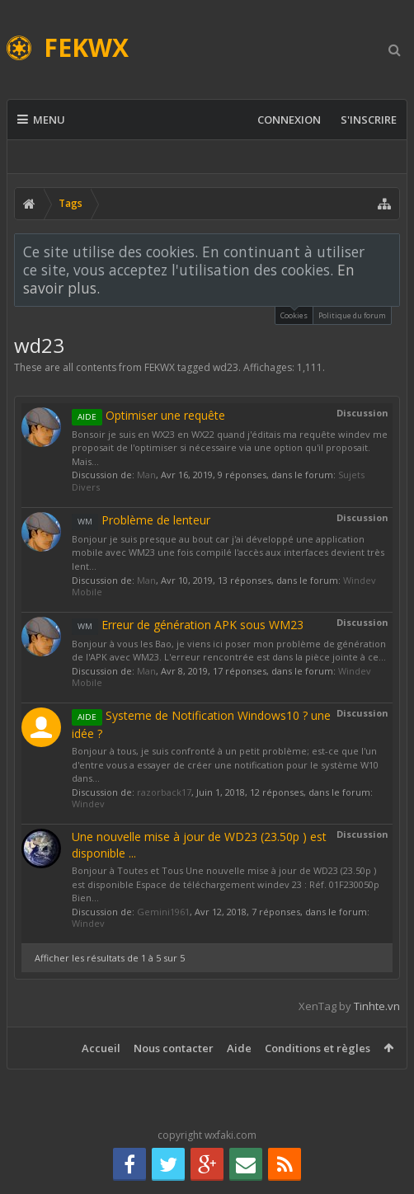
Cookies (294, 314)
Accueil (101, 1048)
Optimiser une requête (148, 415)
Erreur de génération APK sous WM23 (187, 624)
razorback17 (164, 792)
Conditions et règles (317, 1048)
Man (146, 474)
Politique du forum (352, 315)
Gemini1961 (163, 911)
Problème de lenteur (141, 520)
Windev (88, 803)
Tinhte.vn (377, 1006)
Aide (239, 1048)
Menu (41, 119)
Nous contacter (174, 1048)
